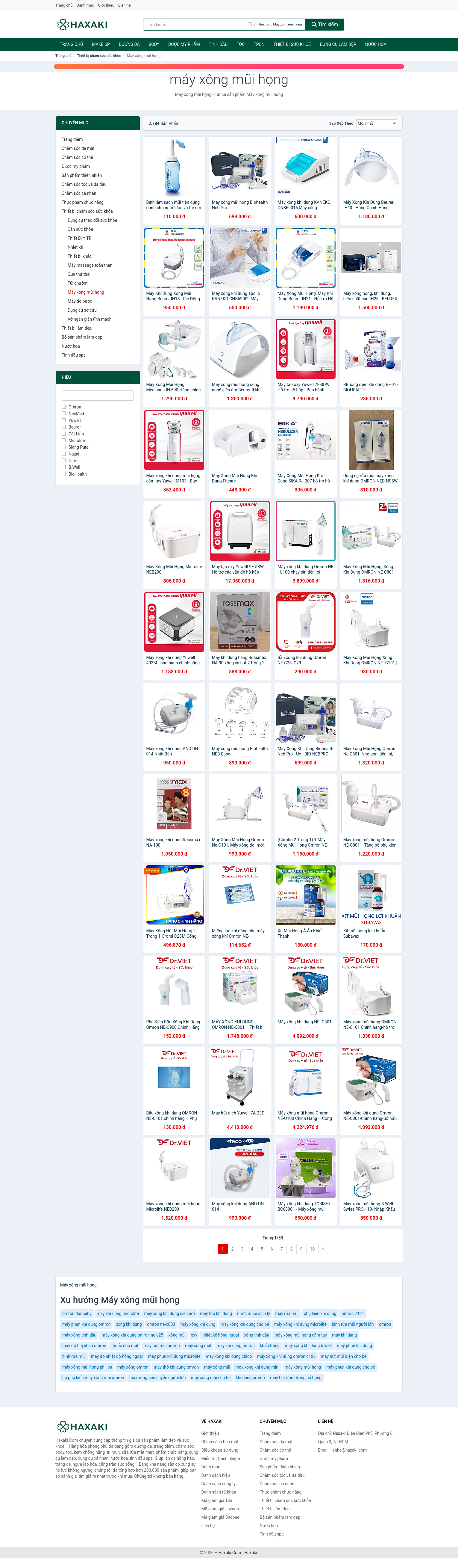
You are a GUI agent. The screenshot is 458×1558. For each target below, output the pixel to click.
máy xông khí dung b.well (308, 1345)
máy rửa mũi (286, 1313)
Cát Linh (73, 434)
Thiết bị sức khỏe (292, 44)
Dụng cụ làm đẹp (338, 44)
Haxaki (250, 1552)
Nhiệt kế (75, 247)
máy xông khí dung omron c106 (286, 1356)
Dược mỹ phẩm (184, 44)
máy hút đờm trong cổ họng (295, 1377)
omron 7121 (353, 1313)
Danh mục (85, 5)
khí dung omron (250, 1377)
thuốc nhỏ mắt (124, 1345)
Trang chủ (63, 5)
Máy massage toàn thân (90, 265)
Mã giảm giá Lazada (220, 1508)
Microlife (73, 440)
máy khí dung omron (236, 1345)
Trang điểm (72, 139)
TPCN (259, 44)
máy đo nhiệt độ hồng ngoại (117, 1356)
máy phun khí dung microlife (174, 1356)
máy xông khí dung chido (229, 1356)
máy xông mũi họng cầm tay (301, 1335)
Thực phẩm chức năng (83, 202)
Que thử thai (79, 274)
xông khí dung (129, 1324)
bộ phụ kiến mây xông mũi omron (93, 1377)
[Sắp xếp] (376, 123)
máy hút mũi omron (162, 1345)
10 (312, 1249)
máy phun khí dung (354, 1345)
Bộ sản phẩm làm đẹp (82, 337)
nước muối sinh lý (253, 1313)
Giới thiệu (106, 5)
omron (385, 1324)
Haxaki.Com (230, 1552)
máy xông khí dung (198, 1324)
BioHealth (74, 474)
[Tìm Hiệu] (98, 395)
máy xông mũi (217, 1367)
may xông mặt (198, 1345)
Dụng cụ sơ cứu (82, 310)
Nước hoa (375, 44)
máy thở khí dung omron (176, 1367)
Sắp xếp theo (341, 123)
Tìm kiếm (325, 24)
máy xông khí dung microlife (300, 1324)
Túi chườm (77, 283)
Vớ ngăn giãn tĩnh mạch (89, 319)
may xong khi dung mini (257, 1367)
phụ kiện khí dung (320, 1313)
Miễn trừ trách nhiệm (220, 1458)
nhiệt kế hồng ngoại (220, 1335)
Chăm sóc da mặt (78, 148)
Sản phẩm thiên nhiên (82, 175)
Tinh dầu (218, 44)
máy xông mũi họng (303, 1367)
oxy (194, 1335)
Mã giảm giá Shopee (220, 1517)
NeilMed (73, 413)
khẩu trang (270, 1345)
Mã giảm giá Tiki (216, 1500)
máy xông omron (132, 1367)
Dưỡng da (129, 44)
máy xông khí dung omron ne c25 (132, 1335)
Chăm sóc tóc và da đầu (84, 184)
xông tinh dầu (256, 1335)
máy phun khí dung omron (86, 1324)
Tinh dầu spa (74, 355)
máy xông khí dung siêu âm (169, 1313)
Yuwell (71, 420)
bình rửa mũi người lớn (353, 1324)
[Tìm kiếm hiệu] (195, 25)
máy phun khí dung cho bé (350, 1367)
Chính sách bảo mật (220, 1441)
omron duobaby (77, 1313)
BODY (154, 44)
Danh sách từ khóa (218, 1492)
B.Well (71, 467)
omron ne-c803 (161, 1324)
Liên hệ (124, 5)
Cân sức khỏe (80, 229)
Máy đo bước (80, 301)
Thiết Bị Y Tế (79, 238)
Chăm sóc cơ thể (77, 157)
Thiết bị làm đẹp (77, 328)
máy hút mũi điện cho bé (343, 1356)
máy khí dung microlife (118, 1313)
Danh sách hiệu (215, 1475)
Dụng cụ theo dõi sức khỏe (92, 220)
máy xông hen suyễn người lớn (157, 1377)
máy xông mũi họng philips (87, 1367)
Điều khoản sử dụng (220, 1450)
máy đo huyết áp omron (84, 1345)
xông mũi (177, 1335)
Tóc (240, 44)
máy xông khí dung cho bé (245, 1324)
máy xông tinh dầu (79, 1335)
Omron (71, 407)
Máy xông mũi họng (86, 292)
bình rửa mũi (74, 1356)
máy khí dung (344, 1335)
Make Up (101, 44)
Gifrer (70, 460)
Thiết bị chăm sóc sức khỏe (99, 56)
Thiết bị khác (79, 256)
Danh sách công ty (218, 1483)
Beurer (71, 427)
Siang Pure (75, 447)
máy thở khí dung (216, 1313)
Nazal (70, 454)
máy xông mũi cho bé (210, 1377)
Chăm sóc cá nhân (79, 193)
